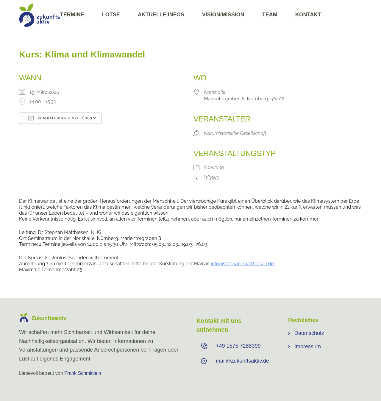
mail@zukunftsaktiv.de (242, 361)
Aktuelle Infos (161, 15)
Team (269, 15)
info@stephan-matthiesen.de (242, 263)
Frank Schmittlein (82, 373)
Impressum (307, 346)
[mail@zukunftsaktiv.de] (203, 361)
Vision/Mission (223, 15)
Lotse (111, 15)
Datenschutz (309, 333)
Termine (72, 15)
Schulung (214, 167)
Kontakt (308, 15)
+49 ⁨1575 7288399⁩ (238, 346)
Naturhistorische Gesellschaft (235, 133)
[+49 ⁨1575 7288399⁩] (203, 346)
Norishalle (215, 92)
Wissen (211, 177)
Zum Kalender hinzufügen (60, 118)
